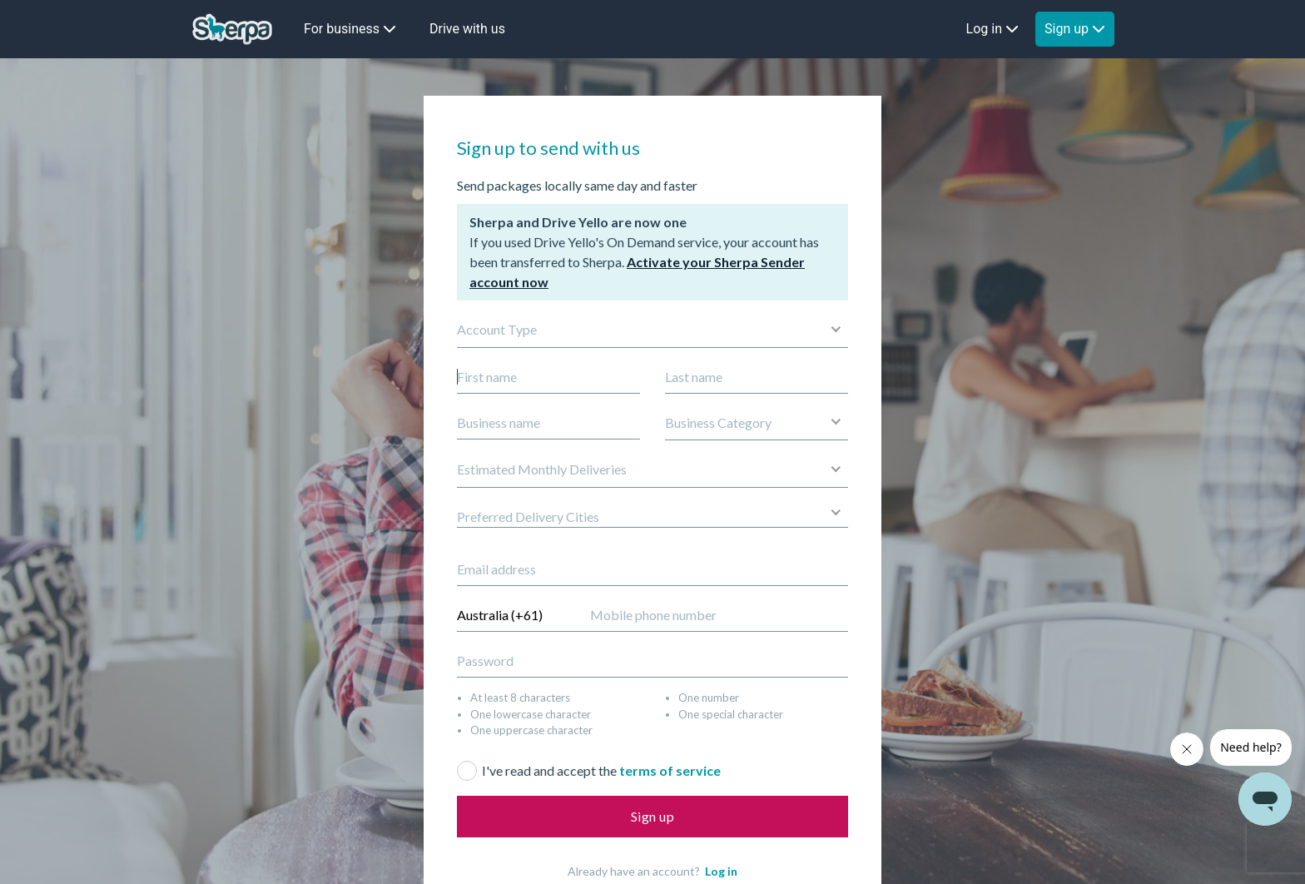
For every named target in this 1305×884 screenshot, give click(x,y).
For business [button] (350, 29)
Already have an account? (652, 871)
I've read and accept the (601, 770)
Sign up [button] (1074, 29)
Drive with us (467, 29)
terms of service (670, 770)
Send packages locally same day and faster (577, 185)
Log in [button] (992, 29)
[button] (756, 423)
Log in (721, 871)
